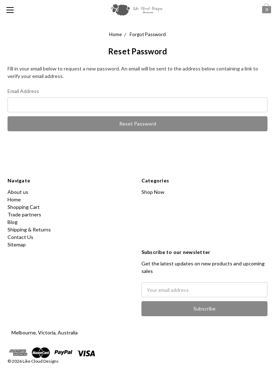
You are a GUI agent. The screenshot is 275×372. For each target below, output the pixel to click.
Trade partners (24, 214)
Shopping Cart (24, 207)
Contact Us (20, 237)
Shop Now (152, 192)
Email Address (23, 91)
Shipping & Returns (29, 229)
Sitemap (17, 244)
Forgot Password (148, 34)
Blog (13, 222)
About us (18, 192)
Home (115, 34)
